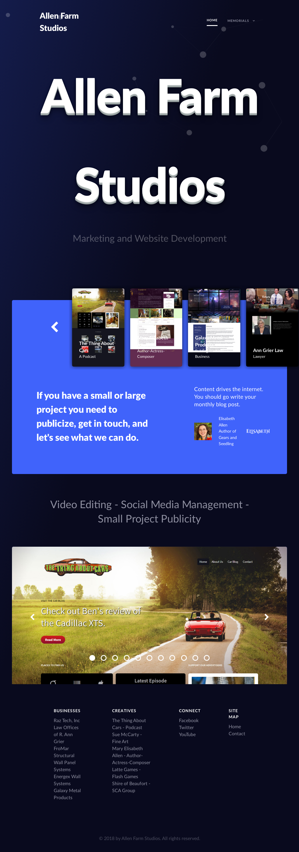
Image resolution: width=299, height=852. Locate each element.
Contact (237, 733)
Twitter (186, 727)
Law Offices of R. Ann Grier (66, 734)
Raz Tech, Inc (67, 720)
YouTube (187, 734)
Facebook (189, 720)
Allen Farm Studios (140, 838)
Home (235, 726)
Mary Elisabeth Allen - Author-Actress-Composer (131, 755)
